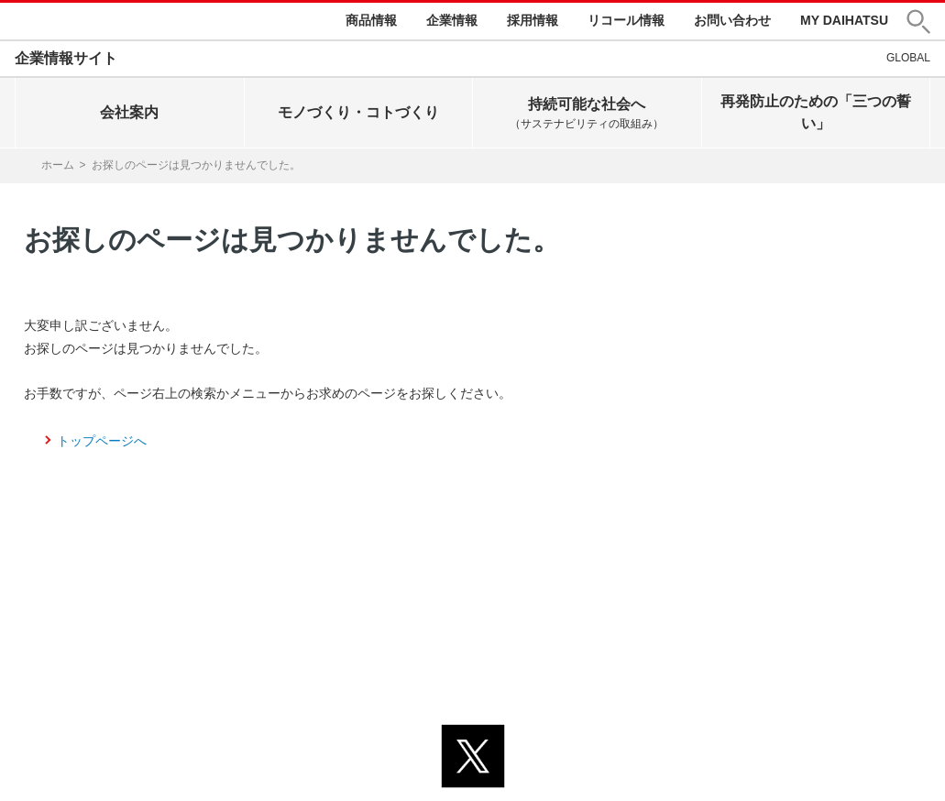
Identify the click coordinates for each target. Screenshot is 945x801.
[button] (918, 21)
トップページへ (102, 440)
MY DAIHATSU (844, 20)
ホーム (57, 165)
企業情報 (452, 20)
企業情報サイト (66, 58)
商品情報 (371, 20)
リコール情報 (626, 20)
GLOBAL (908, 57)
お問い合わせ (732, 20)
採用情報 (532, 20)
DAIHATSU (75, 21)
